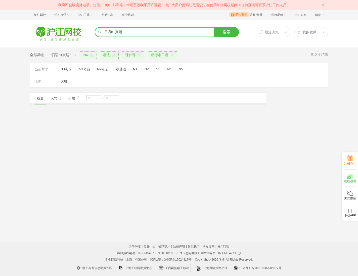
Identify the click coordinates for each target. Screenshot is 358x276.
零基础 (121, 69)
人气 (56, 98)
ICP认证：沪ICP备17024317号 (170, 259)
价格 (74, 98)
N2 (146, 69)
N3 (158, 69)
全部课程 (37, 55)
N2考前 (103, 69)
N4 (169, 69)
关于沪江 (135, 246)
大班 (63, 81)
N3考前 (66, 69)
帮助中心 (107, 15)
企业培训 (128, 15)
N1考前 (84, 69)
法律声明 (179, 246)
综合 (40, 98)
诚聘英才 (164, 246)
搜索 (226, 32)
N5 (181, 69)
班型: (39, 81)
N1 (135, 69)
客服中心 (149, 246)
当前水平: (42, 69)
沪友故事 (209, 246)
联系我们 (194, 246)
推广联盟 (223, 246)
